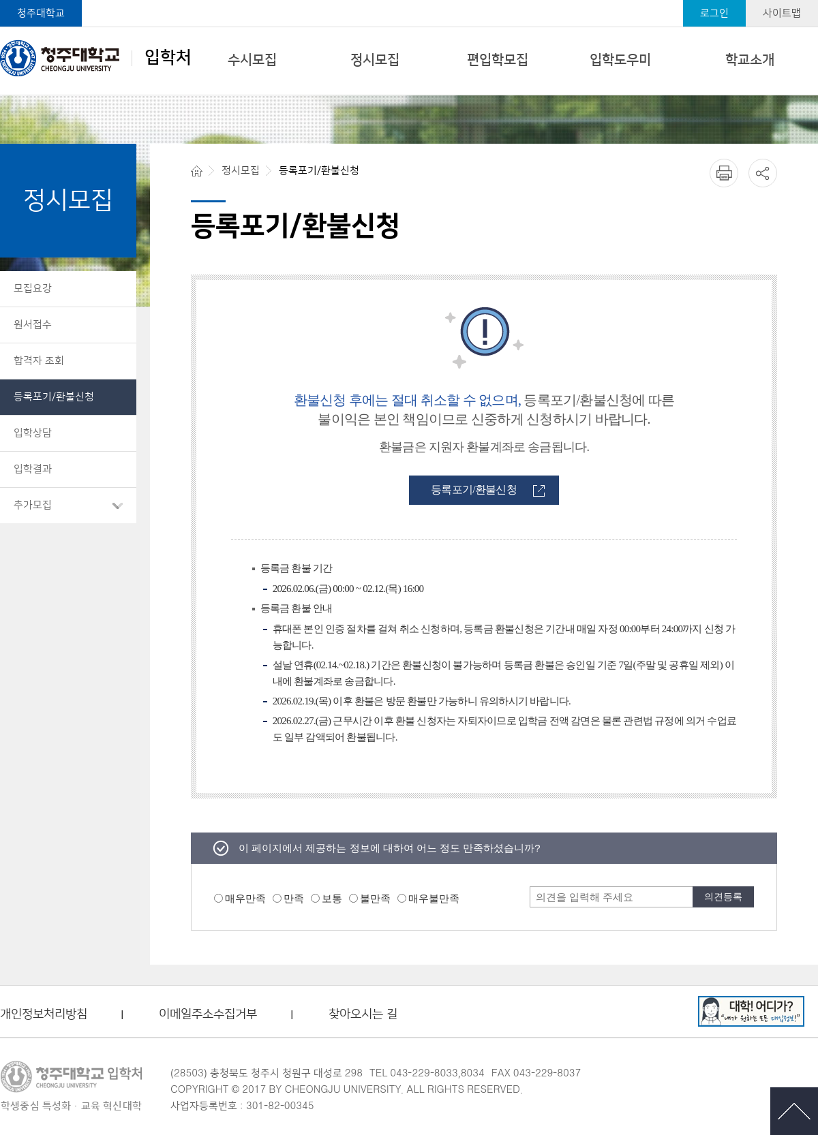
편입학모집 (497, 59)
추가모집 (33, 505)
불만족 (375, 898)
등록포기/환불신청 (54, 397)
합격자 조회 (39, 361)
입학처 (96, 58)
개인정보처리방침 (43, 1014)
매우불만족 (433, 898)
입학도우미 (620, 59)
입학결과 (33, 469)
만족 (294, 898)
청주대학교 (41, 13)
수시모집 (252, 59)
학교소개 (749, 59)
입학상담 (33, 433)
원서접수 (33, 324)
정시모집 (374, 59)
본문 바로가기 (409, 0)
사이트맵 (782, 13)
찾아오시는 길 (363, 1014)
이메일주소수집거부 (208, 1014)
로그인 (714, 13)
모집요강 (33, 288)
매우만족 (245, 898)
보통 (332, 898)
